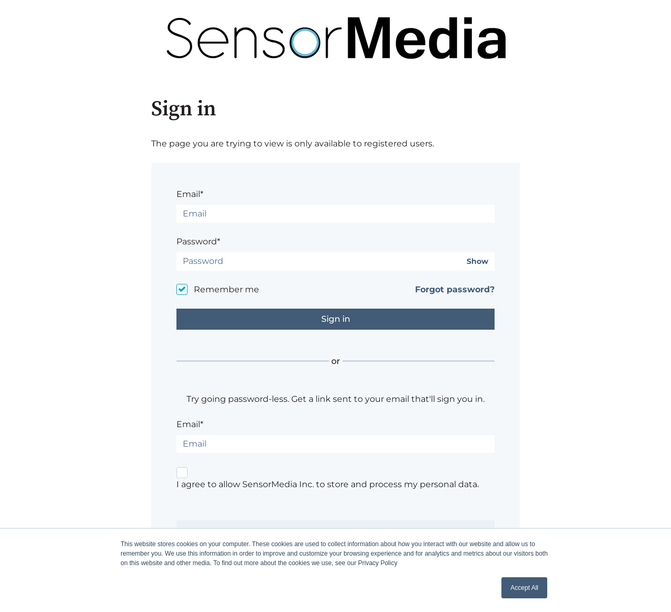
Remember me (226, 289)
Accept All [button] (524, 587)
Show (477, 261)
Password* (198, 241)
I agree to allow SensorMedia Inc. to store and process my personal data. (327, 484)
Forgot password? (455, 289)
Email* (189, 194)
